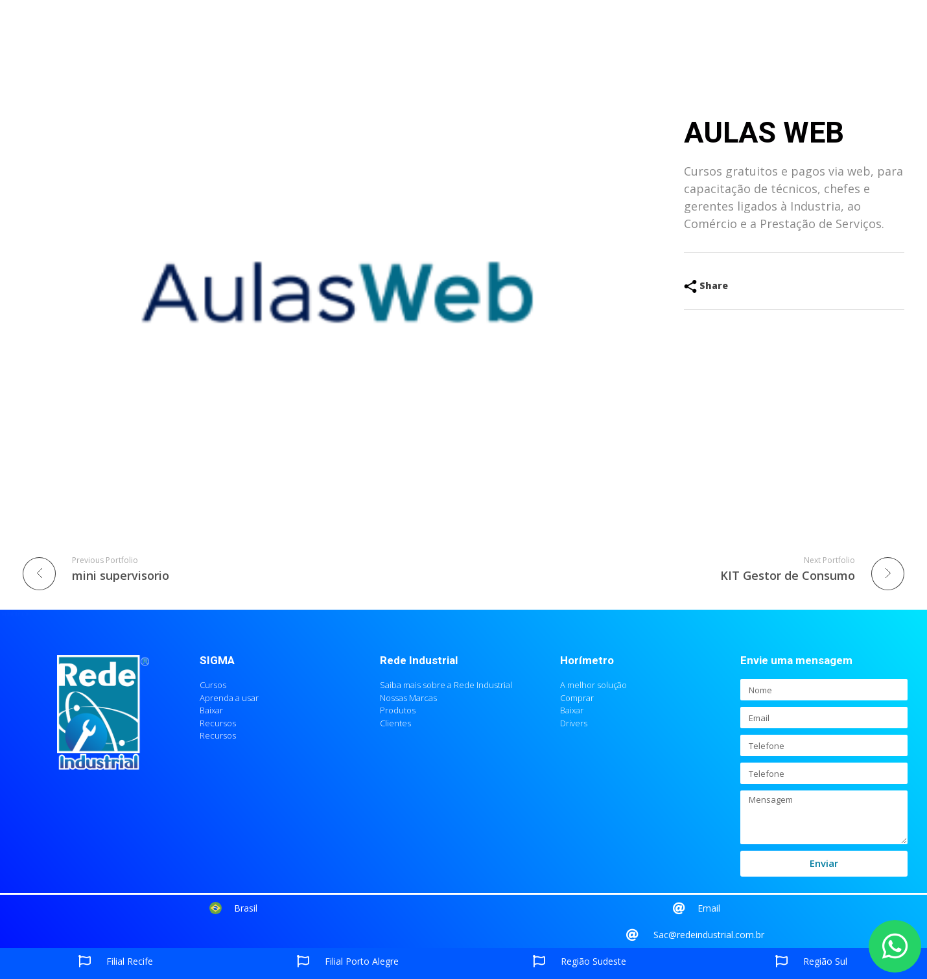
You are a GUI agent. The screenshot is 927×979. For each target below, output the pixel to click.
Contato (660, 32)
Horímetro (587, 660)
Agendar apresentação (414, 32)
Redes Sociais (594, 32)
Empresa (273, 32)
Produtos (331, 32)
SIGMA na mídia (509, 32)
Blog (703, 32)
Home (226, 32)
